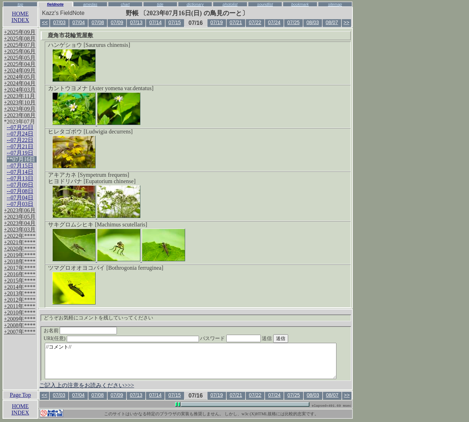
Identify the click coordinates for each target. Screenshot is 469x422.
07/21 (236, 22)
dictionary (195, 4)
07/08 (98, 22)
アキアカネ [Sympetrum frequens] (88, 175)
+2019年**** (20, 255)
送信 (288, 338)
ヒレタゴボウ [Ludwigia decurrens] (90, 131)
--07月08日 (20, 191)
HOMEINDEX (20, 17)
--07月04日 (20, 197)
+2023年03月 (20, 229)
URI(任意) (128, 338)
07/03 (59, 22)
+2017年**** (20, 268)
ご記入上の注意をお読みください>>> (86, 385)
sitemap (335, 4)
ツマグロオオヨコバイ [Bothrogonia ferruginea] (105, 268)
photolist (230, 4)
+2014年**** (20, 287)
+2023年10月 (20, 102)
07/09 (117, 22)
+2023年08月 (20, 115)
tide (160, 4)
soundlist (265, 4)
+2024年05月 (20, 77)
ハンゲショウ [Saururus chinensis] (89, 45)
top (20, 4)
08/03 (312, 22)
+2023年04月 (20, 223)
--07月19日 (20, 153)
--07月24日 (20, 134)
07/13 (136, 22)
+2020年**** (20, 249)
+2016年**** (20, 274)
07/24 (274, 22)
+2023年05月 (20, 217)
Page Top (20, 395)
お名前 (80, 330)
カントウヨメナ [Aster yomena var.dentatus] (100, 88)
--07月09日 (20, 185)
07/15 (174, 22)
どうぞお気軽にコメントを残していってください (98, 317)
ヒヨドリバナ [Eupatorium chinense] (91, 181)
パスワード (244, 338)
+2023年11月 (19, 96)
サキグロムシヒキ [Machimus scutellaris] (97, 224)
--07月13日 (20, 178)
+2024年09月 (20, 70)
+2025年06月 (20, 51)
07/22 (255, 22)
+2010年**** (20, 312)
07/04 (78, 22)
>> (346, 22)
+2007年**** (20, 332)
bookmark (300, 4)
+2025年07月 (20, 45)
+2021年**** (20, 242)
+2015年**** (20, 281)
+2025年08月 (20, 38)
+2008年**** (20, 325)
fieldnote (55, 4)
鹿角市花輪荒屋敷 (70, 35)
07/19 (216, 22)
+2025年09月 (20, 32)
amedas (90, 4)
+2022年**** (20, 236)
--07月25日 (20, 127)
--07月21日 (20, 146)
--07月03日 (20, 204)
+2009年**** (20, 319)
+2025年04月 (20, 64)
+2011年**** (19, 306)
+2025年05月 (20, 58)
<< (45, 22)
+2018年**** (20, 261)
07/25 (293, 22)
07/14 (155, 22)
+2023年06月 (20, 210)
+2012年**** (20, 300)
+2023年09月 (20, 109)
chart (125, 4)
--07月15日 (20, 166)
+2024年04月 (20, 83)
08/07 (332, 22)
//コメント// (190, 361)
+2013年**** (20, 293)
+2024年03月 (20, 90)
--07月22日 (20, 140)
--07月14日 (20, 172)
